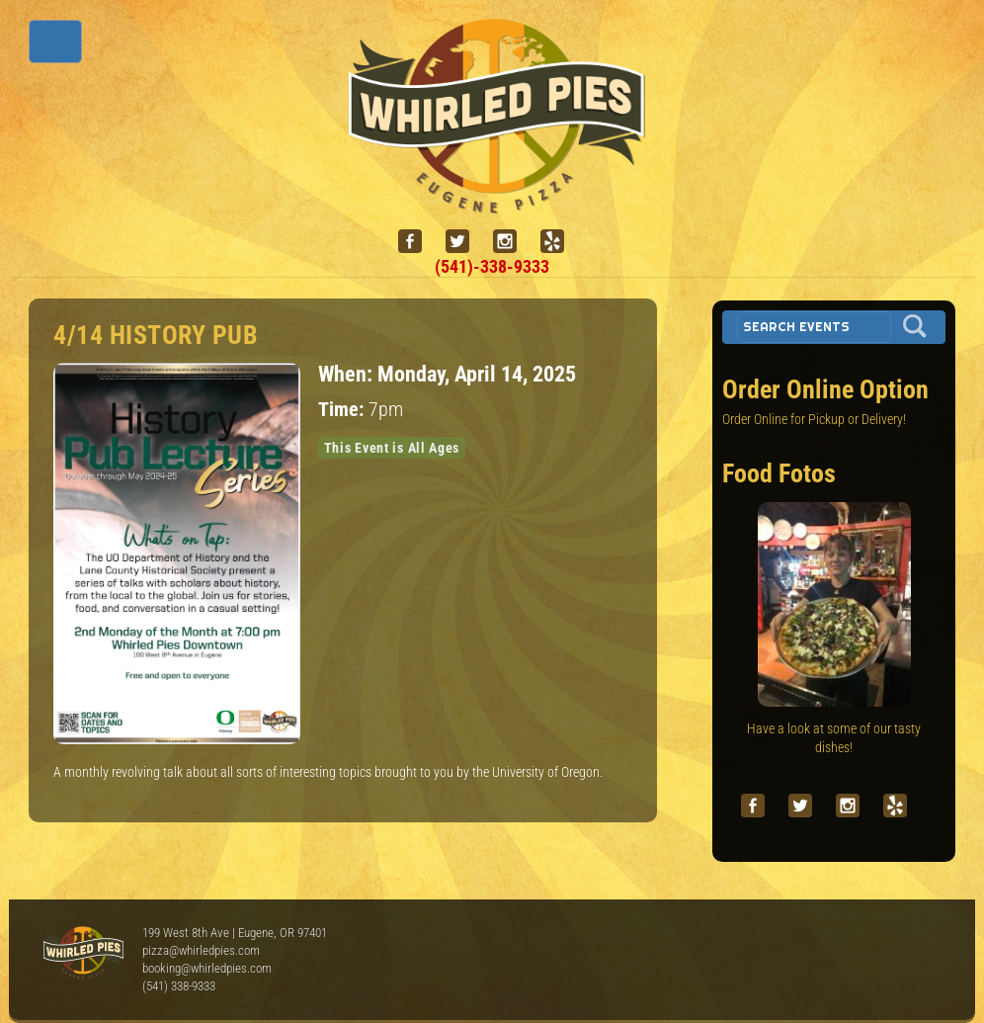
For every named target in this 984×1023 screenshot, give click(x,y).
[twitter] (465, 241)
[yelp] (560, 241)
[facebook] (418, 241)
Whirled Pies (83, 953)
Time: (343, 409)
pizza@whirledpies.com (201, 950)
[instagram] (513, 241)
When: (347, 373)
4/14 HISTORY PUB (155, 335)
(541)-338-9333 (492, 266)
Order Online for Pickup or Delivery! (814, 419)
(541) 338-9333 (178, 986)
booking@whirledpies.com (207, 968)
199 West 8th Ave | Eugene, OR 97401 (234, 932)
